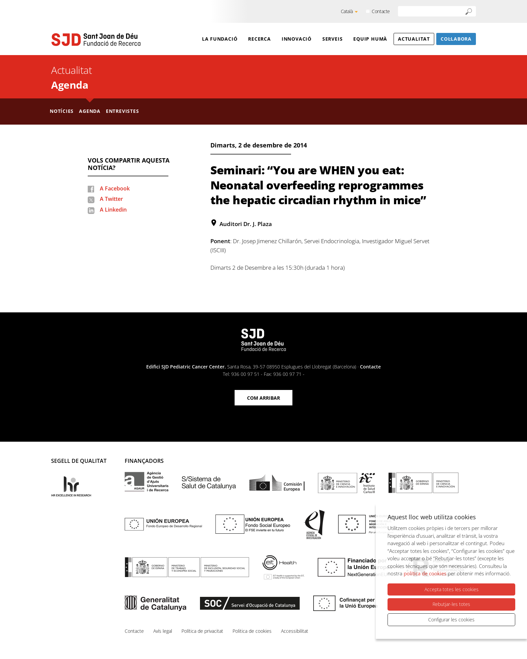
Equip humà (370, 39)
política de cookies (425, 573)
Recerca (259, 39)
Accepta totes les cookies (451, 589)
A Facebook (115, 188)
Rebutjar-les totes (451, 604)
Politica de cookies (252, 631)
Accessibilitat (294, 631)
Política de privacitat (202, 631)
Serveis (332, 39)
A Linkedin (113, 209)
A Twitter (111, 199)
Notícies (62, 111)
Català (347, 11)
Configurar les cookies (451, 619)
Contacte (381, 11)
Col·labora (456, 39)
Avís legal (162, 631)
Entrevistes (122, 111)
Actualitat (414, 39)
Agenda (69, 85)
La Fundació (220, 39)
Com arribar (263, 398)
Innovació (297, 39)
